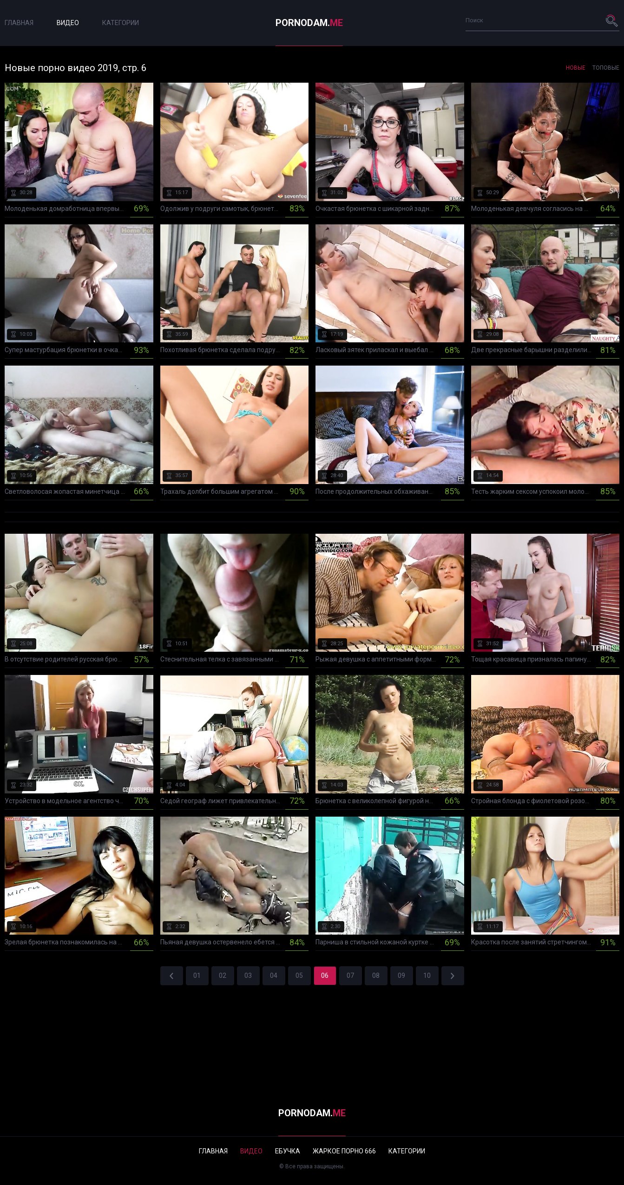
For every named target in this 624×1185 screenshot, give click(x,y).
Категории (120, 22)
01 (197, 975)
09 (401, 975)
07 (350, 975)
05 (299, 975)
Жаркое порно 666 (344, 1151)
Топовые (605, 68)
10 (427, 975)
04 (273, 975)
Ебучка (287, 1151)
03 (248, 975)
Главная (19, 22)
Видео (68, 22)
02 (222, 975)
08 (376, 975)
